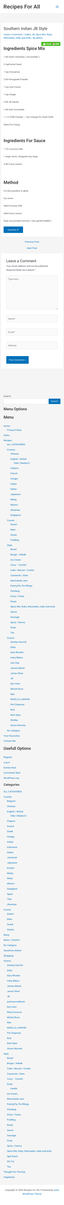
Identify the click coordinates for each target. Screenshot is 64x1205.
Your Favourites (12, 735)
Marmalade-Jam (18, 580)
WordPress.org (11, 778)
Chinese (14, 453)
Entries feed (10, 767)
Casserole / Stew (19, 575)
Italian (13, 489)
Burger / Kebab (18, 554)
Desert (13, 524)
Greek (10, 831)
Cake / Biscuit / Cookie (22, 570)
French (13, 473)
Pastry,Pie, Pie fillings (21, 585)
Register (8, 757)
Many (10, 878)
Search (7, 396)
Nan (12, 694)
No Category (13, 730)
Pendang (15, 591)
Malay (13, 499)
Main (13, 529)
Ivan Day (14, 662)
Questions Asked (12, 950)
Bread (13, 549)
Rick (12, 709)
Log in (7, 762)
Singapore (15, 515)
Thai (9, 899)
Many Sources (14, 1012)
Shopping (8, 955)
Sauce (13, 611)
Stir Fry (10, 1161)
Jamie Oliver (16, 673)
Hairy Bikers (16, 657)
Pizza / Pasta (17, 596)
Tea (12, 632)
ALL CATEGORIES (16, 444)
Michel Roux (16, 688)
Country (11, 449)
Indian (27, 34)
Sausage (14, 617)
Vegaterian (9, 1177)
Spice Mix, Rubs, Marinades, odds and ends (32, 606)
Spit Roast (12, 1156)
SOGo (7, 435)
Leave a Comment (13, 34)
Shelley (14, 720)
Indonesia (12, 847)
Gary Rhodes (17, 652)
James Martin (17, 668)
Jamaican (12, 857)
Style (9, 545)
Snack (13, 534)
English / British (18, 459)
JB (33, 34)
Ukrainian (15, 510)
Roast (13, 601)
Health (13, 1088)
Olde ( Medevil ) (22, 463)
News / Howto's (12, 940)
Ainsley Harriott (18, 642)
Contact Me (10, 740)
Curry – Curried (18, 564)
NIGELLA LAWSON (20, 699)
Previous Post (32, 242)
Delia (13, 647)
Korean (10, 868)
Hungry (14, 478)
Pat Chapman (17, 704)
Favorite (13, 229)
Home (7, 426)
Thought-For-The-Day (14, 1171)
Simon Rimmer (18, 725)
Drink (9, 1084)
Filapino (14, 468)
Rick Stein (15, 715)
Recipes (8, 440)
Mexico (14, 504)
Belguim (11, 801)
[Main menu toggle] (57, 6)
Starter (10, 929)
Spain (10, 894)
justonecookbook (16, 1001)
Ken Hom (15, 683)
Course (10, 520)
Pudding (14, 540)
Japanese (15, 494)
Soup (13, 627)
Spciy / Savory (17, 622)
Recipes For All (21, 6)
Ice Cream (15, 559)
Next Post (32, 248)
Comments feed (12, 772)
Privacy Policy (14, 430)
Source (10, 637)
